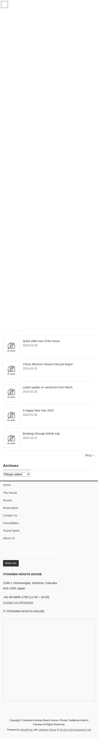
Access (7, 500)
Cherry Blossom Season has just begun (48, 364)
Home (7, 485)
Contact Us (10, 515)
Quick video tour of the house (41, 341)
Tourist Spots (11, 530)
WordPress (27, 729)
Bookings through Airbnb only (41, 433)
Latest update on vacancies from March (48, 387)
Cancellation (11, 523)
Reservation (10, 508)
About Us (9, 538)
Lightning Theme (47, 729)
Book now (10, 563)
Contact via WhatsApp (18, 602)
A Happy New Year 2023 (38, 410)
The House (10, 492)
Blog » (89, 455)
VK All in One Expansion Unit (75, 729)
